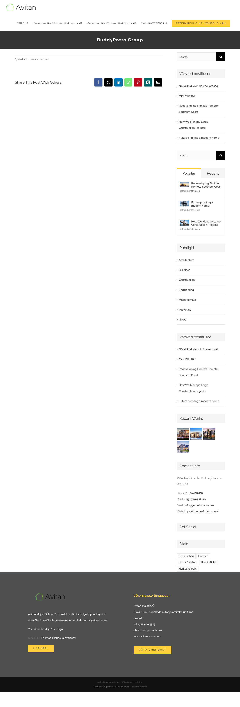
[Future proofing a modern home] (184, 204)
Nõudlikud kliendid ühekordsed (198, 86)
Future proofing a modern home (199, 137)
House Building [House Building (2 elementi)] (187, 562)
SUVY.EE (33, 638)
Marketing (185, 309)
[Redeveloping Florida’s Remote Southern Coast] (184, 185)
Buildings (184, 270)
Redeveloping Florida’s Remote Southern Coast (206, 185)
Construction (187, 279)
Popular (188, 173)
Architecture (186, 260)
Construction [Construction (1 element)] (186, 556)
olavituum (23, 59)
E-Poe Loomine (122, 687)
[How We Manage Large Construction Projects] (184, 223)
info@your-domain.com (199, 505)
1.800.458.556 (194, 493)
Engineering (186, 290)
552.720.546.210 (196, 499)
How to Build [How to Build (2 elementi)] (208, 562)
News (182, 319)
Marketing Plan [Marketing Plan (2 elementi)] (187, 568)
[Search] (220, 56)
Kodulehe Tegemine (103, 687)
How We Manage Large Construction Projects (206, 223)
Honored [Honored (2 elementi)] (203, 556)
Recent (213, 173)
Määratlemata (187, 299)
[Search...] (196, 56)
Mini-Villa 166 (187, 95)
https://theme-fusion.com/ (201, 511)
